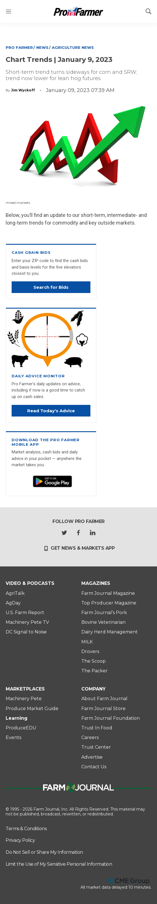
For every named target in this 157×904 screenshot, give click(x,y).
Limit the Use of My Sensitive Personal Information (59, 864)
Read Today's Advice (51, 410)
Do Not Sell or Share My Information (44, 852)
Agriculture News (73, 47)
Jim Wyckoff (23, 90)
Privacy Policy (20, 840)
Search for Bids (51, 287)
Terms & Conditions (26, 828)
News (42, 47)
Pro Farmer (19, 47)
